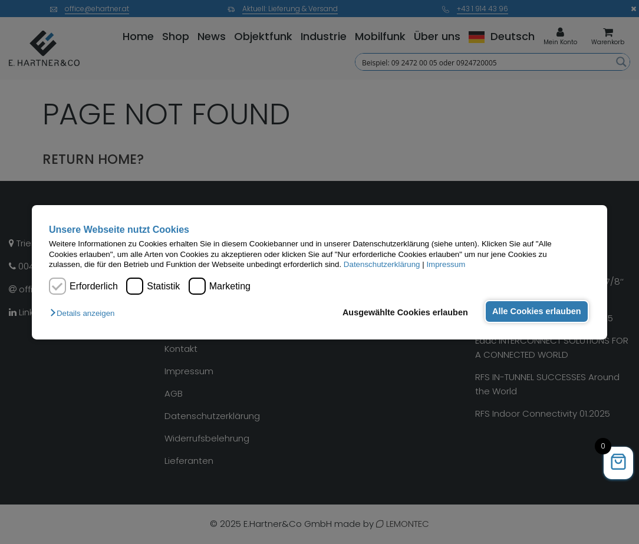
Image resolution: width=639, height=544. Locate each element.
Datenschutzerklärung (382, 264)
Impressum (445, 264)
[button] (85, 313)
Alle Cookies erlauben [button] (536, 311)
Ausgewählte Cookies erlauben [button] (405, 312)
